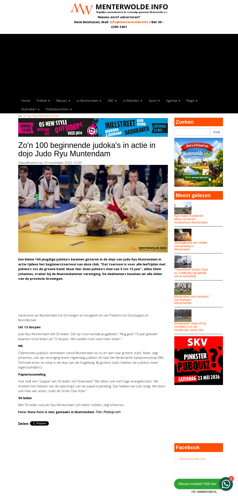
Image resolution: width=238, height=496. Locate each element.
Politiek (43, 100)
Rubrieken (30, 109)
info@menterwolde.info (129, 22)
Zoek (216, 132)
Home (25, 100)
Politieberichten (59, 109)
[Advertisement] (119, 64)
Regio (192, 100)
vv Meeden (132, 100)
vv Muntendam (89, 100)
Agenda (173, 100)
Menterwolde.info (193, 458)
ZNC (112, 100)
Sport (154, 100)
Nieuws (63, 100)
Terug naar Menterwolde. (38, 116)
